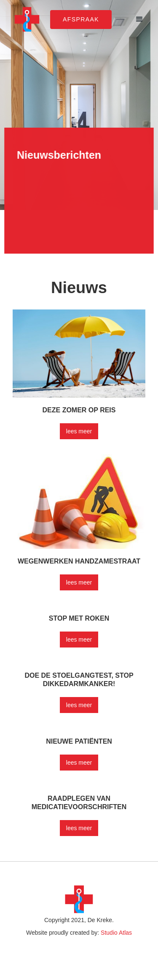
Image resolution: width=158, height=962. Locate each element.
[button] (139, 19)
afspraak (81, 19)
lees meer (79, 431)
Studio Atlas (116, 932)
